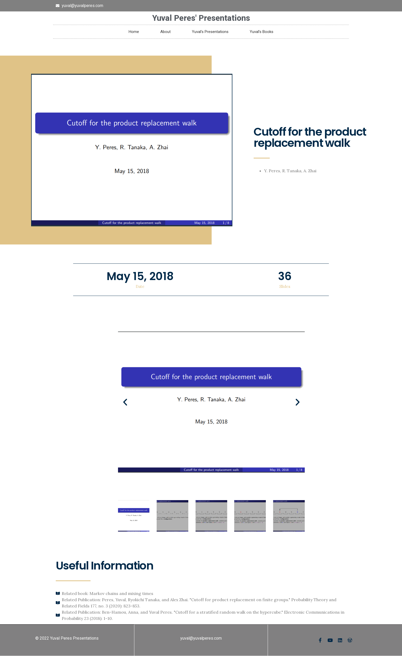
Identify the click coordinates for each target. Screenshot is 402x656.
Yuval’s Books (261, 31)
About (165, 31)
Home (134, 31)
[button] (125, 401)
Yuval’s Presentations (210, 31)
